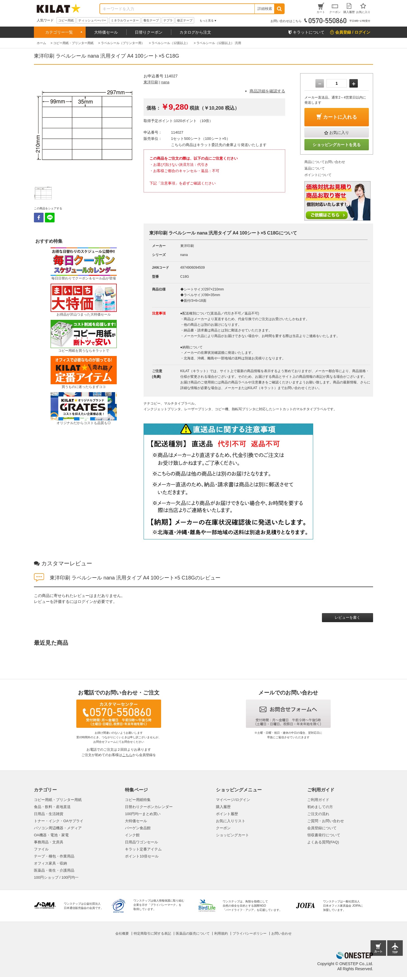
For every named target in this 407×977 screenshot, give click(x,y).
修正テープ (184, 20)
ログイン (85, 601)
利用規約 (221, 933)
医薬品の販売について (193, 933)
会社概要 (122, 933)
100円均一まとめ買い (143, 814)
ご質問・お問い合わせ (325, 821)
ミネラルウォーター (125, 20)
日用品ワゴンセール (141, 842)
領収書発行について (323, 835)
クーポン (223, 828)
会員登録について (322, 828)
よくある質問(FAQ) (323, 842)
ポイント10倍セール (141, 856)
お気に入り (339, 132)
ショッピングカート (232, 835)
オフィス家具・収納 (50, 863)
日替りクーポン (149, 32)
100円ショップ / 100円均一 (56, 877)
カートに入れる (340, 117)
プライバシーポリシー (250, 933)
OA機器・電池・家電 (51, 835)
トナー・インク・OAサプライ (58, 821)
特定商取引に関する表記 (152, 933)
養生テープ (151, 20)
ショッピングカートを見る (337, 144)
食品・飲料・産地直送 (52, 807)
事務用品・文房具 (48, 842)
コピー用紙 (66, 20)
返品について (314, 168)
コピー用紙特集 (138, 800)
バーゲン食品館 (138, 828)
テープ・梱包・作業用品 (54, 856)
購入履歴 (223, 807)
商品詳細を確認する (267, 91)
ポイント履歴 (227, 814)
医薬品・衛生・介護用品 (54, 870)
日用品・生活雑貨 (48, 814)
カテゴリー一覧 (59, 32)
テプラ (168, 20)
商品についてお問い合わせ (324, 162)
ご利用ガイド (318, 800)
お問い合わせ (281, 933)
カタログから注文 (195, 32)
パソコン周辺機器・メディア (58, 828)
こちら (127, 755)
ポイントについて (318, 175)
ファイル (41, 849)
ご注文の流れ (318, 814)
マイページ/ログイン (233, 800)
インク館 (132, 835)
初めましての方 (320, 807)
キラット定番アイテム (143, 849)
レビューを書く (347, 617)
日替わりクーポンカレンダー (149, 807)
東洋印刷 (151, 82)
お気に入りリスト (230, 821)
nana (165, 82)
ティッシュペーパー (92, 20)
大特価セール (106, 32)
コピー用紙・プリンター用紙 (58, 800)
